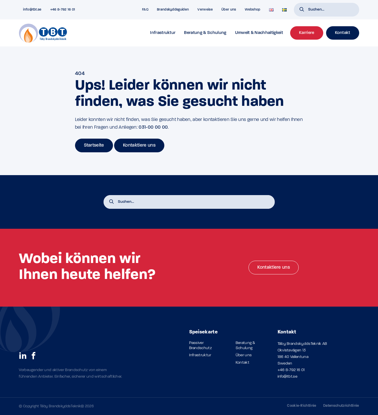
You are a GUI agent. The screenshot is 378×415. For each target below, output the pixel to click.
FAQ (145, 9)
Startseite (94, 145)
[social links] (23, 355)
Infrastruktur (162, 33)
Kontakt (242, 363)
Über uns (228, 9)
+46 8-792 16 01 (291, 370)
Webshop (252, 9)
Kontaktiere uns (139, 145)
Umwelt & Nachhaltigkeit (259, 33)
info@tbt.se (288, 376)
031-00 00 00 (153, 127)
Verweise (205, 9)
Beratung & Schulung (205, 33)
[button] (302, 10)
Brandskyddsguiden (173, 9)
